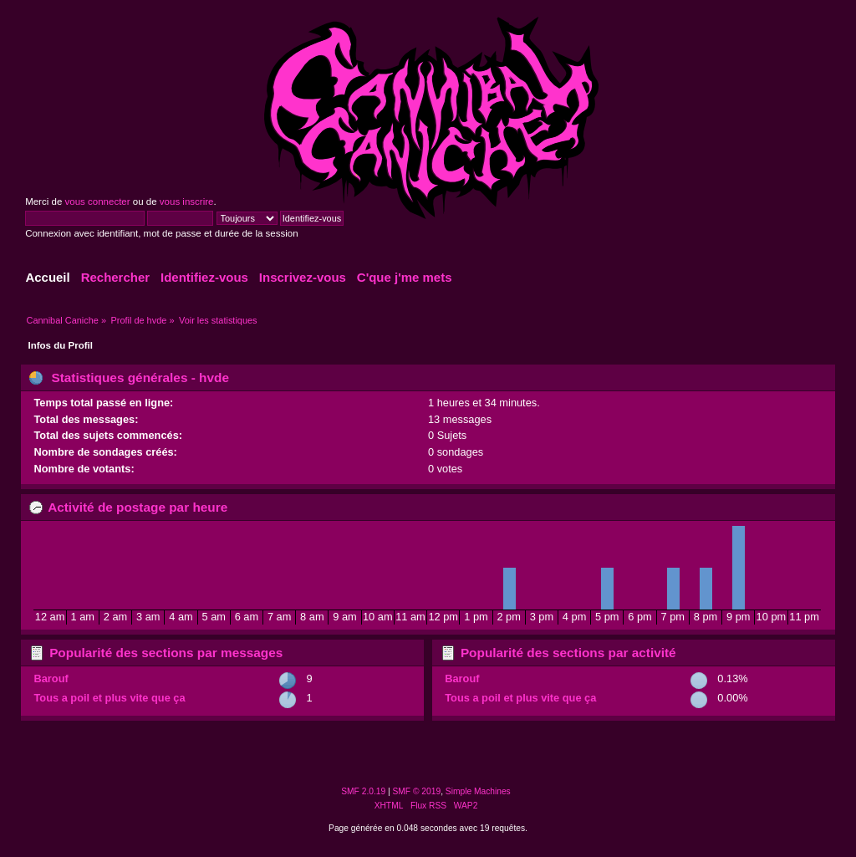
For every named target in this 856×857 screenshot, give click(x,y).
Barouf (50, 678)
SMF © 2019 (417, 791)
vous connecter (97, 201)
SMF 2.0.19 (363, 791)
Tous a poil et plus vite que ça (109, 697)
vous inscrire (187, 201)
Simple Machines (478, 791)
